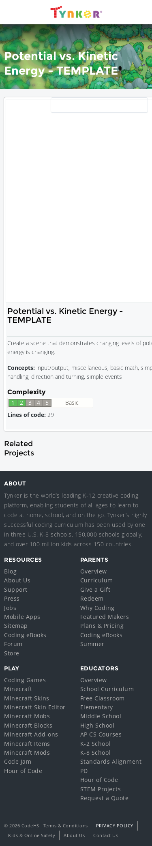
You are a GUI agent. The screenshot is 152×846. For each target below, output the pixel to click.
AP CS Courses (101, 734)
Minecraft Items (27, 743)
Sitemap (16, 625)
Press (12, 598)
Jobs (10, 608)
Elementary (96, 707)
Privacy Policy (114, 825)
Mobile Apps (22, 617)
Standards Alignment (111, 761)
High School (97, 725)
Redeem (92, 598)
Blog (10, 571)
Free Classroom (102, 698)
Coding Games (25, 680)
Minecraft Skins (26, 698)
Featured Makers (104, 617)
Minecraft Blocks (28, 725)
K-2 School (95, 743)
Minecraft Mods (27, 752)
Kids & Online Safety (31, 835)
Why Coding (97, 608)
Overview (93, 571)
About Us (17, 580)
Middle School (101, 716)
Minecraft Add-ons (31, 734)
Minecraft (18, 689)
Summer (92, 644)
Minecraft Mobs (27, 716)
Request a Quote (104, 798)
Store (11, 653)
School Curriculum (107, 689)
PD (84, 771)
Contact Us (105, 835)
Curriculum (96, 580)
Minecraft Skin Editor (35, 707)
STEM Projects (100, 789)
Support (16, 589)
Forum (13, 644)
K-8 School (95, 752)
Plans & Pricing (102, 625)
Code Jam (17, 761)
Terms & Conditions (65, 825)
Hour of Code (23, 771)
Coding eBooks (25, 635)
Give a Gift (95, 589)
